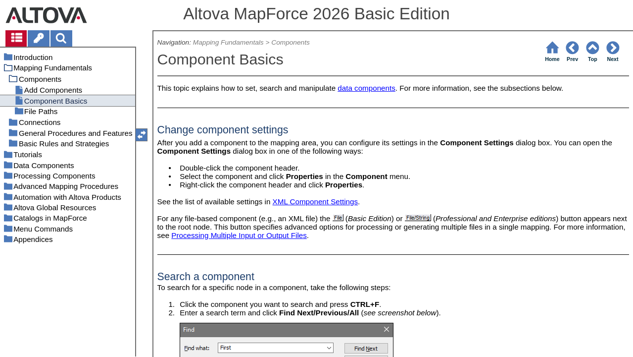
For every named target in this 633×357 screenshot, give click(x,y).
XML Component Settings (315, 201)
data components (366, 88)
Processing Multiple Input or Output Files (239, 235)
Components (290, 42)
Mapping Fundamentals (228, 42)
